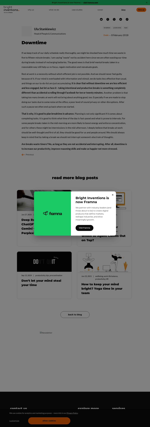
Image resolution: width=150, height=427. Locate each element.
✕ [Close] (113, 195)
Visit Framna (84, 228)
